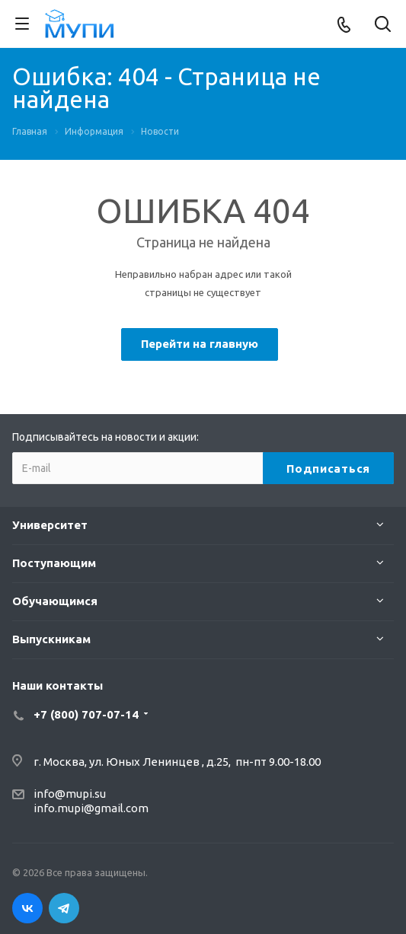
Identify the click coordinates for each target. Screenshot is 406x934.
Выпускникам (51, 639)
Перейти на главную (199, 343)
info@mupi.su (70, 793)
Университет (50, 524)
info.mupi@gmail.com (91, 808)
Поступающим (54, 562)
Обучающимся (55, 601)
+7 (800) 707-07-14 (86, 714)
